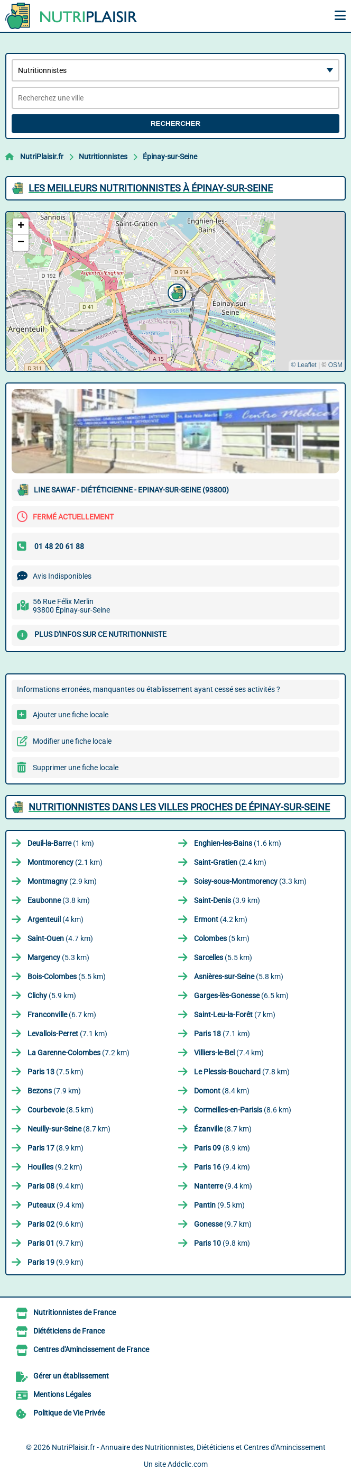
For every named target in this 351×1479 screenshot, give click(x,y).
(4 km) (55, 919)
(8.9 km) (55, 1148)
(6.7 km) (61, 1014)
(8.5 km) (60, 1110)
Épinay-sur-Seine (170, 156)
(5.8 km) (238, 976)
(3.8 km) (58, 900)
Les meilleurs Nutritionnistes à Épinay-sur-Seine (151, 188)
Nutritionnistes (103, 156)
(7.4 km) (229, 1052)
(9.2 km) (54, 1167)
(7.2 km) (78, 1052)
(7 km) (234, 1014)
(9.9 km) (55, 1262)
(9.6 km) (55, 1224)
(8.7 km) (68, 1129)
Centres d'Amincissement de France (91, 1349)
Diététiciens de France (69, 1331)
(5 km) (222, 938)
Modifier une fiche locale (72, 741)
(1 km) (60, 843)
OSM (335, 365)
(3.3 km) (250, 881)
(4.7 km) (60, 938)
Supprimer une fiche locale (75, 767)
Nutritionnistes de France (74, 1312)
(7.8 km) (242, 1071)
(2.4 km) (230, 862)
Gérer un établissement (71, 1376)
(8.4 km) (222, 1091)
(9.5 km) (219, 1205)
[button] (175, 291)
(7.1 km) (67, 1033)
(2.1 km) (65, 862)
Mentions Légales (62, 1394)
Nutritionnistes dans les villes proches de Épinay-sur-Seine (179, 806)
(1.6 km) (237, 843)
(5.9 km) (51, 995)
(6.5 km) (241, 995)
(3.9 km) (227, 900)
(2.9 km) (62, 881)
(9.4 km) (222, 1167)
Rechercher (175, 123)
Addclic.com (188, 1464)
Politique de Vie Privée (69, 1413)
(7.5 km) (55, 1071)
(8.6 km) (242, 1110)
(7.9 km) (54, 1091)
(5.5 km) (223, 957)
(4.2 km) (220, 919)
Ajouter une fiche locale (70, 714)
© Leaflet (303, 365)
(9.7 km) (223, 1224)
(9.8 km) (222, 1243)
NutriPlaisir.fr (41, 156)
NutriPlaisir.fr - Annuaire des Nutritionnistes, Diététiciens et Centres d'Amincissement (189, 1447)
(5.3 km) (58, 957)
